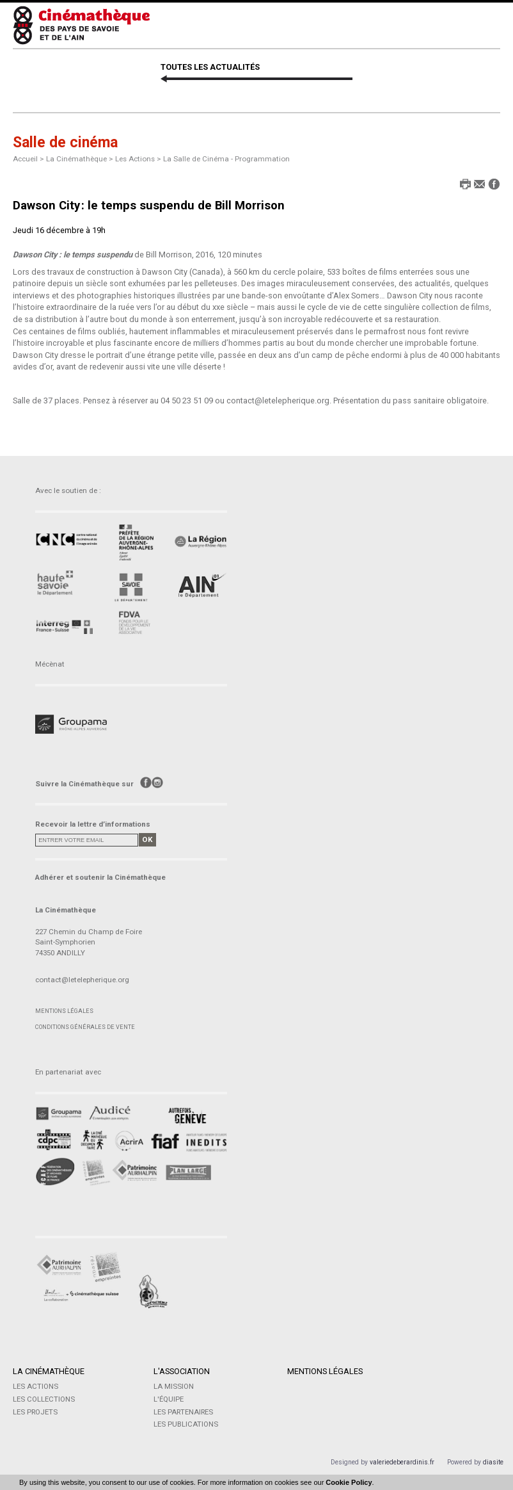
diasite (493, 1462)
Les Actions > (139, 158)
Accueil (25, 158)
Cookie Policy (349, 1482)
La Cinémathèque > (80, 158)
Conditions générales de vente (85, 1026)
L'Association (181, 1371)
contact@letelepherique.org (82, 979)
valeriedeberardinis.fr (402, 1462)
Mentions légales (64, 1010)
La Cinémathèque (48, 1371)
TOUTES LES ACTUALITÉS (210, 67)
